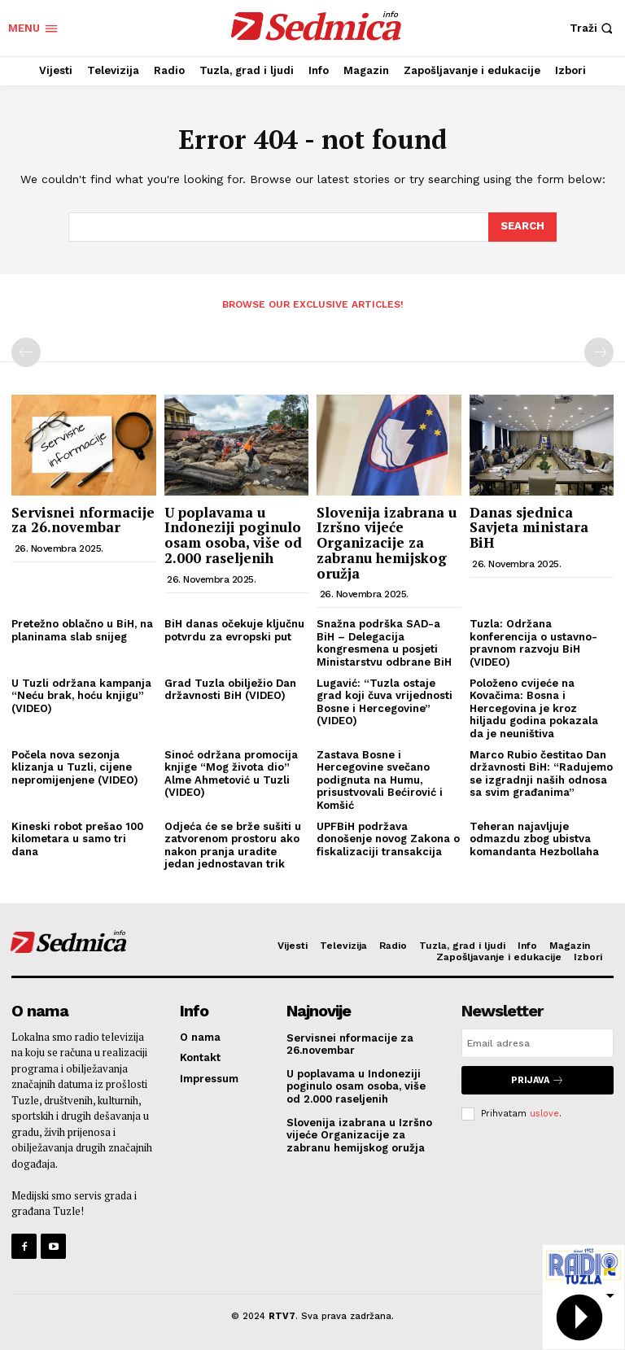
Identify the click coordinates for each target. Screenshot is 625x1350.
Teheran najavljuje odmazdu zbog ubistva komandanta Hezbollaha (534, 839)
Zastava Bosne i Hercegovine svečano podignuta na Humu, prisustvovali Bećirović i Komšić (380, 780)
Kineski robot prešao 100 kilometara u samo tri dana (77, 839)
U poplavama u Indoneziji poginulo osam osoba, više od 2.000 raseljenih (233, 535)
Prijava (537, 1080)
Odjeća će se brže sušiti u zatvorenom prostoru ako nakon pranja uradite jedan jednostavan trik (232, 845)
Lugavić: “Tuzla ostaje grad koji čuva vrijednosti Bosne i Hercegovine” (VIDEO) (384, 702)
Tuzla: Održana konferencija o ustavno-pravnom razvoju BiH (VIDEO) (533, 643)
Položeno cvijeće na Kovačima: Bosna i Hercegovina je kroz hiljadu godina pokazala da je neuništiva (534, 708)
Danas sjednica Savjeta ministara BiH (529, 527)
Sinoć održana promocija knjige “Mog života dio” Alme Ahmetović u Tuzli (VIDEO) (231, 774)
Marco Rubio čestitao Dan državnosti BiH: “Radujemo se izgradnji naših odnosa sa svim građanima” (541, 774)
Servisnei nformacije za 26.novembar (83, 520)
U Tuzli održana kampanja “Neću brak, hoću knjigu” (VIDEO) (81, 695)
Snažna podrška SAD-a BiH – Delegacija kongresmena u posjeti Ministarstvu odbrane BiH (384, 643)
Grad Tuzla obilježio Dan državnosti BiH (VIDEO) (230, 689)
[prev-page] (26, 352)
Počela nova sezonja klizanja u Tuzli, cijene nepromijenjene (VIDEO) (74, 767)
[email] (537, 1043)
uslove (544, 1113)
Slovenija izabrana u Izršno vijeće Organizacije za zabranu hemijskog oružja (387, 543)
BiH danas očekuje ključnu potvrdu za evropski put (234, 630)
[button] (593, 28)
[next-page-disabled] (599, 352)
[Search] (522, 227)
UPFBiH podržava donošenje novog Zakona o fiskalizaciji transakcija (388, 839)
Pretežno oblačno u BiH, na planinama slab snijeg (82, 630)
